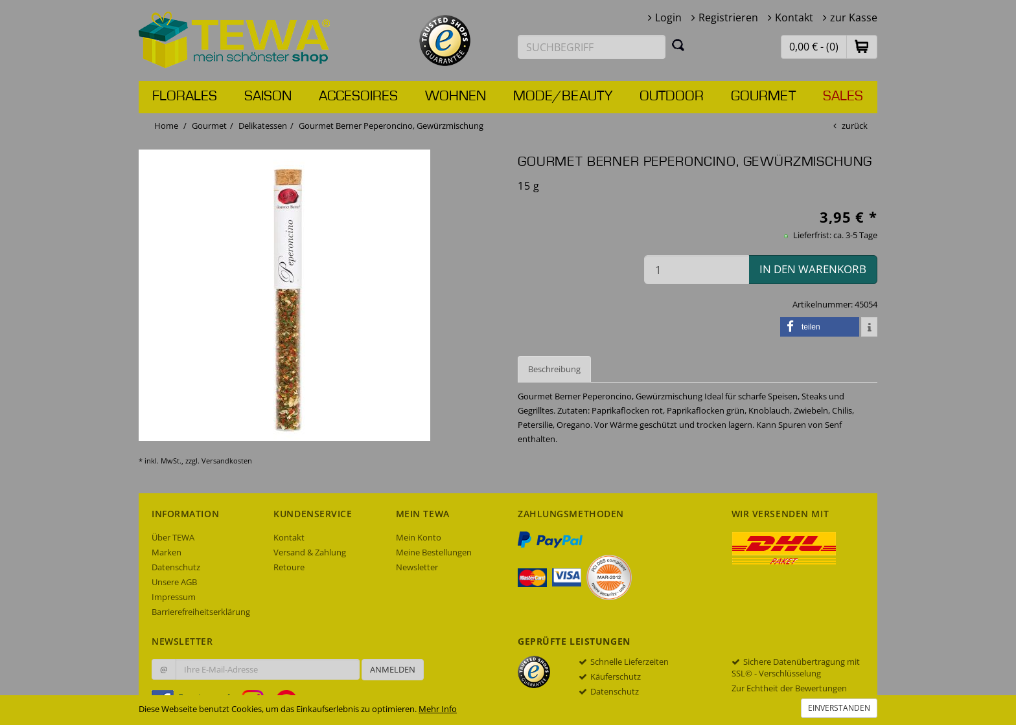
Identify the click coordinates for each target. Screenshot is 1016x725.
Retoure (289, 567)
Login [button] (668, 17)
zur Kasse (853, 17)
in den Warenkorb (812, 269)
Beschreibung (554, 369)
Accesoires (358, 96)
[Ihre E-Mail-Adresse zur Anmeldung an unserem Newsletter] (268, 669)
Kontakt (794, 17)
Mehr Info (438, 709)
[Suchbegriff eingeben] (591, 47)
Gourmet (763, 96)
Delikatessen (262, 125)
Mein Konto (418, 537)
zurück (855, 125)
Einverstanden (839, 707)
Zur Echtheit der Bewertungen (789, 688)
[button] (862, 46)
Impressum (174, 597)
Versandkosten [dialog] (227, 460)
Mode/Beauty (562, 96)
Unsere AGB (174, 582)
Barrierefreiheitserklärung (201, 612)
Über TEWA (173, 537)
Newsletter (417, 567)
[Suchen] (678, 44)
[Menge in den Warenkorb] (696, 269)
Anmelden (392, 669)
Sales (843, 96)
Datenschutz (176, 567)
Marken (166, 552)
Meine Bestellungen (434, 552)
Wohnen (455, 96)
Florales (184, 96)
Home (166, 125)
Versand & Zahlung (309, 552)
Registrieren (728, 17)
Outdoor (672, 96)
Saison (268, 96)
